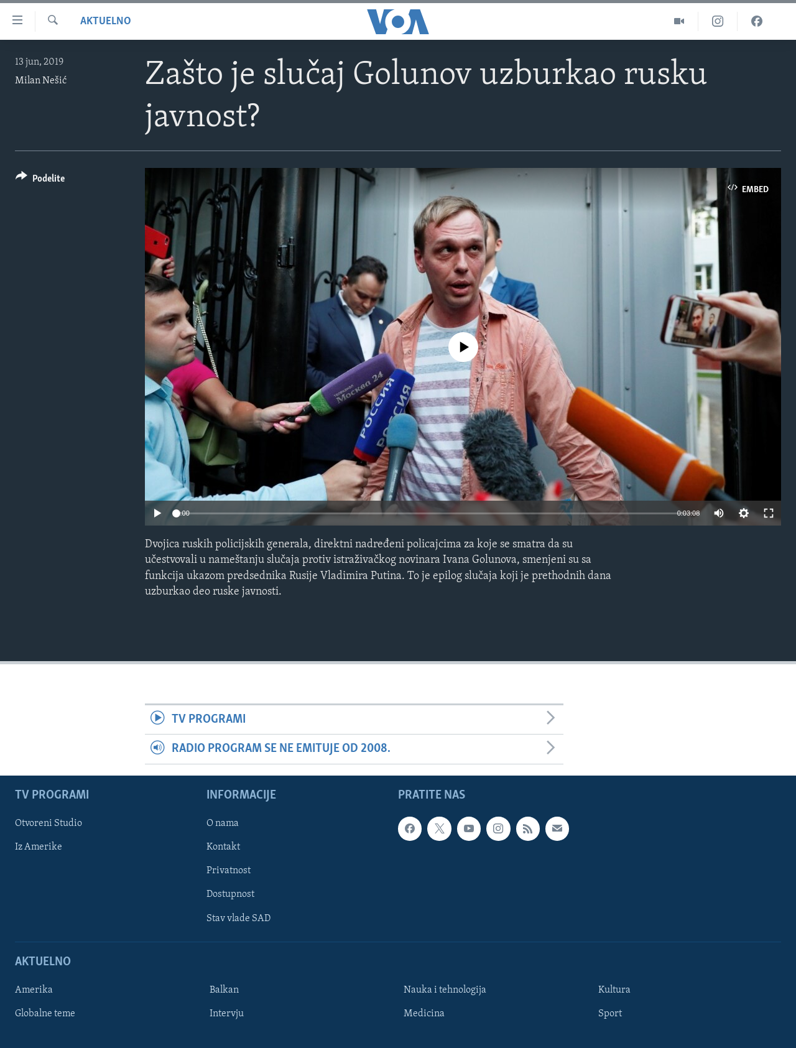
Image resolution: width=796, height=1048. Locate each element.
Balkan (224, 990)
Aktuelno (105, 21)
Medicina (424, 1014)
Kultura (614, 990)
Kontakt (223, 847)
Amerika (34, 990)
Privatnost (228, 871)
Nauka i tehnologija (445, 990)
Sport (610, 1014)
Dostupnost (230, 894)
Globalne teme (45, 1014)
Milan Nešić (41, 81)
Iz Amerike (38, 847)
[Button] (40, 180)
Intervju (227, 1014)
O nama (222, 823)
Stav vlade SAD (238, 918)
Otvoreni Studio (48, 823)
